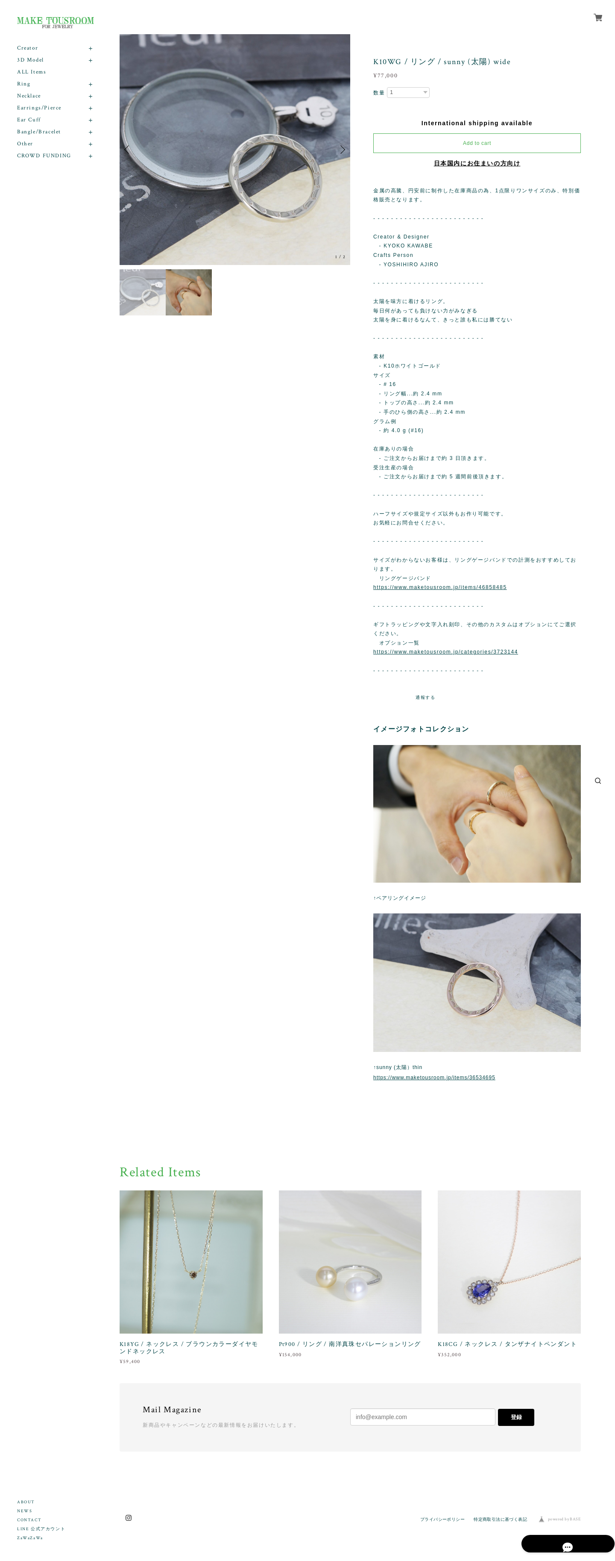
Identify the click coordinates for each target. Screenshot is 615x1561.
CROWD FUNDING (44, 156)
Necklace (29, 96)
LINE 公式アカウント (41, 1529)
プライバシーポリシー (442, 1519)
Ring (23, 84)
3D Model (30, 60)
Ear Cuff (29, 120)
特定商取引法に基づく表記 (500, 1519)
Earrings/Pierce (39, 108)
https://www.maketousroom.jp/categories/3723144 (445, 652)
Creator (27, 48)
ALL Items (31, 72)
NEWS (24, 1511)
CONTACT (29, 1520)
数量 (379, 93)
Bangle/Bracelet (39, 132)
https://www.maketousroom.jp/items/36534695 (434, 1078)
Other (25, 144)
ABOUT (26, 1502)
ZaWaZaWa (30, 1538)
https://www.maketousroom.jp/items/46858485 (440, 587)
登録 (516, 1417)
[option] (235, 149)
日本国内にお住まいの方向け (477, 163)
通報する (425, 697)
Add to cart (477, 143)
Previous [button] (128, 149)
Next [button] (341, 149)
